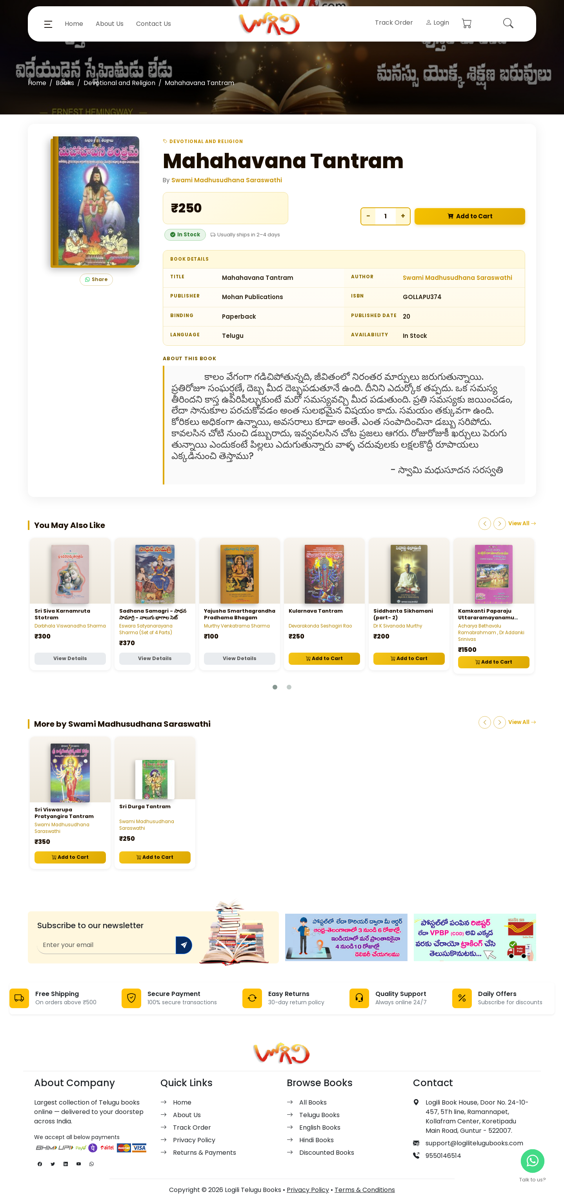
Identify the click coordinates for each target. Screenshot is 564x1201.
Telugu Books (319, 1114)
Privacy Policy (194, 1140)
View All (522, 523)
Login (437, 22)
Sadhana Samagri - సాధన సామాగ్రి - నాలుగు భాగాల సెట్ (152, 614)
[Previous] (484, 523)
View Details (70, 658)
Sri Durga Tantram (145, 806)
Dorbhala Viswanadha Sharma (70, 626)
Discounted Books (326, 1152)
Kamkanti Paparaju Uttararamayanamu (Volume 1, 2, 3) (486, 618)
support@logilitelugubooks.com (474, 1143)
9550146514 (443, 1155)
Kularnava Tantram (316, 611)
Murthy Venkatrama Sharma (237, 626)
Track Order (394, 22)
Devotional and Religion (119, 82)
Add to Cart (470, 216)
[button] (48, 23)
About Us (110, 23)
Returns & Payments (204, 1152)
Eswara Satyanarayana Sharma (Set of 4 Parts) (146, 629)
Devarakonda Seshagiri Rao (320, 626)
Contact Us (153, 23)
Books (65, 82)
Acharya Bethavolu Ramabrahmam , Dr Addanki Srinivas (491, 633)
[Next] (499, 523)
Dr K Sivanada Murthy (397, 626)
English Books (319, 1127)
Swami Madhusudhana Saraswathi (226, 180)
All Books (313, 1102)
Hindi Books (316, 1140)
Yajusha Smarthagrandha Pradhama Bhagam (239, 614)
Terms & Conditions (365, 1189)
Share (96, 279)
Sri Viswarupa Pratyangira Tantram (64, 813)
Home (74, 23)
